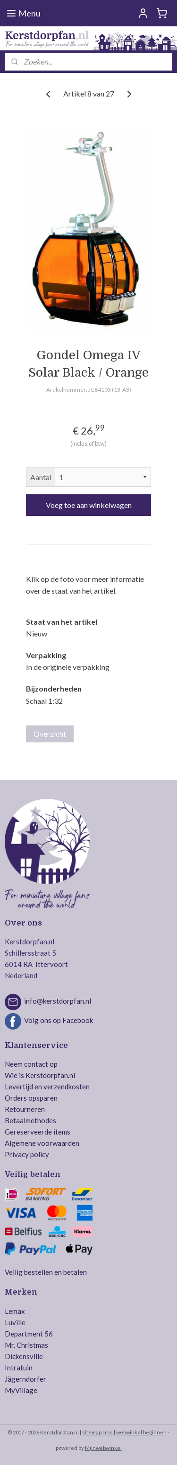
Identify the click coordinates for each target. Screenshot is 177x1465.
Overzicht (50, 733)
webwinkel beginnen (141, 1432)
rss (109, 1432)
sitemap (91, 1432)
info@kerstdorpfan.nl (57, 1001)
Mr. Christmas (26, 1345)
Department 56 (29, 1333)
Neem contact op (31, 1064)
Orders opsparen (31, 1098)
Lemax (15, 1311)
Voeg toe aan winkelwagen (89, 504)
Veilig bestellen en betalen (46, 1272)
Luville (15, 1322)
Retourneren (25, 1109)
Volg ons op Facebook (58, 1020)
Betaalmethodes (30, 1120)
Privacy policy (27, 1154)
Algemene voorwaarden (42, 1143)
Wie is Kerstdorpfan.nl (40, 1075)
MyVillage (21, 1390)
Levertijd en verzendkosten (47, 1086)
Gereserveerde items (37, 1131)
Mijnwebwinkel (103, 1448)
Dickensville (24, 1356)
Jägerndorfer (25, 1379)
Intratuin (19, 1367)
